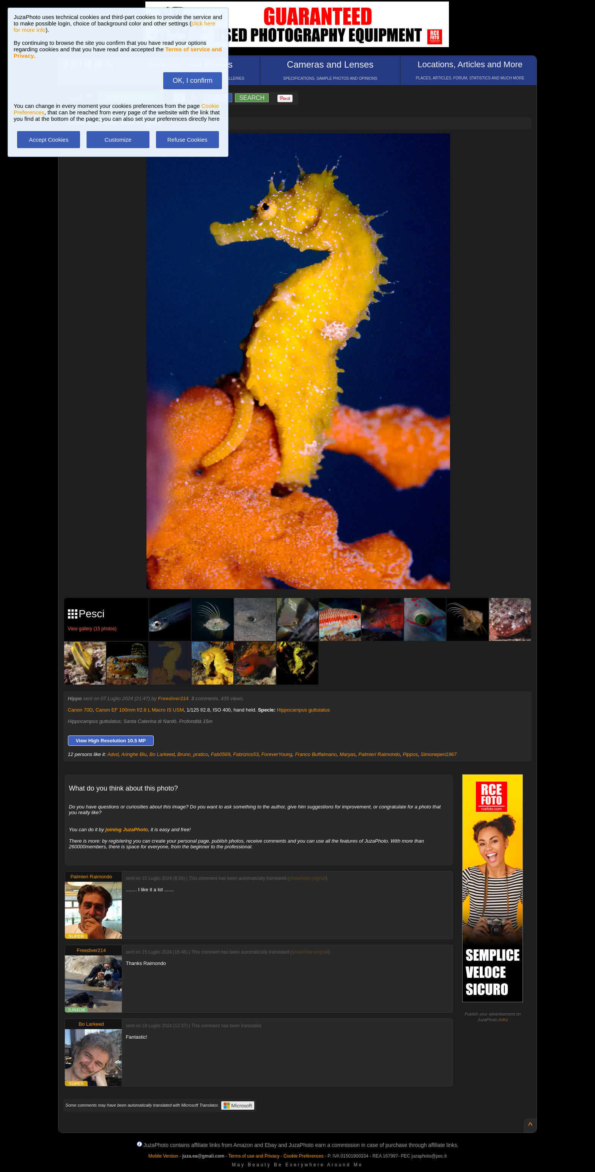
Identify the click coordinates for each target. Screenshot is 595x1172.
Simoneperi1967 (439, 754)
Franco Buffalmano (316, 754)
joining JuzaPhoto (126, 829)
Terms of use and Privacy (254, 1156)
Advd (113, 754)
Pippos (410, 754)
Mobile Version (163, 1156)
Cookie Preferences (303, 1156)
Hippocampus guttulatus (303, 710)
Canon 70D (80, 710)
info (503, 1019)
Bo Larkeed (162, 754)
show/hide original (307, 878)
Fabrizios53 (245, 754)
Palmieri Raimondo (379, 754)
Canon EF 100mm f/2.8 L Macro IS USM (140, 710)
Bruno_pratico (192, 754)
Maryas (348, 754)
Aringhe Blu (133, 754)
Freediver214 (173, 698)
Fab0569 (220, 754)
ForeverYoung (277, 754)
